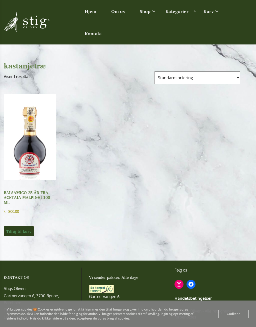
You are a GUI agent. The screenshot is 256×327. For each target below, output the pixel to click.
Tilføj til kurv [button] (19, 231)
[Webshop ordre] (197, 77)
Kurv (209, 11)
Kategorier (177, 11)
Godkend (233, 314)
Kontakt (93, 33)
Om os (118, 11)
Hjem (90, 11)
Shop (145, 11)
